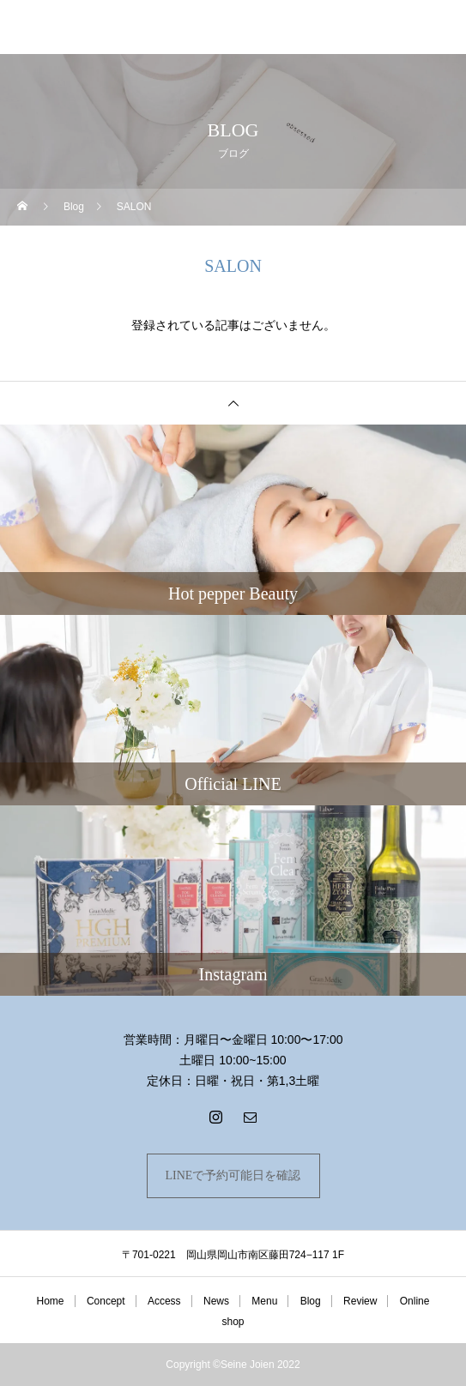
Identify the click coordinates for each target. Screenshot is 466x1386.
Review (360, 1301)
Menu (264, 1301)
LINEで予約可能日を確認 (233, 1175)
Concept (106, 1301)
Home (50, 1301)
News (216, 1301)
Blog (310, 1301)
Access (164, 1301)
